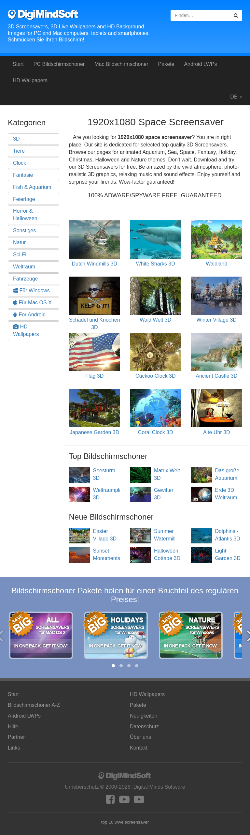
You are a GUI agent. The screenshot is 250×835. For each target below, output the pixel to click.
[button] (113, 665)
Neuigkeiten (144, 716)
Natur (19, 242)
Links (14, 748)
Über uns (140, 737)
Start (18, 64)
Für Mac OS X (32, 302)
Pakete (166, 64)
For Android (29, 314)
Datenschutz (144, 726)
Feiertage (24, 199)
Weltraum (24, 266)
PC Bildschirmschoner (59, 64)
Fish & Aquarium (32, 187)
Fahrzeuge (25, 278)
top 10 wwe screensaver (125, 822)
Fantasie (23, 175)
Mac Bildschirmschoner (121, 64)
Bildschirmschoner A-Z (34, 705)
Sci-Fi (19, 254)
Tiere (19, 151)
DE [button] (233, 97)
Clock (19, 163)
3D (16, 139)
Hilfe (13, 726)
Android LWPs (200, 64)
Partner (16, 737)
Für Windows (31, 290)
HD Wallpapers (30, 80)
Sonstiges (24, 230)
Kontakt (138, 748)
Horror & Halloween (25, 214)
